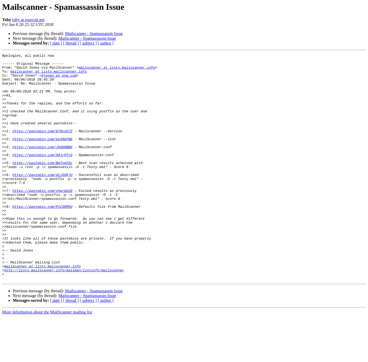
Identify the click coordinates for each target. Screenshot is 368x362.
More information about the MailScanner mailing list (47, 357)
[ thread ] (71, 43)
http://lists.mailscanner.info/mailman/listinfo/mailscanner (64, 313)
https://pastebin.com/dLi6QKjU (42, 199)
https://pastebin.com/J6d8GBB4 (42, 166)
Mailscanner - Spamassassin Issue (93, 33)
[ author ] (106, 43)
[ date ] (56, 43)
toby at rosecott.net (28, 19)
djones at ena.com (59, 80)
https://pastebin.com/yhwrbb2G (42, 218)
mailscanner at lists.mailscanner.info (117, 70)
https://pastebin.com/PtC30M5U (42, 237)
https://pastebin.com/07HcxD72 (42, 146)
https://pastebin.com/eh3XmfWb (42, 156)
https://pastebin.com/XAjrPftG (42, 175)
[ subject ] (88, 43)
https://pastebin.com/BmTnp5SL (42, 185)
